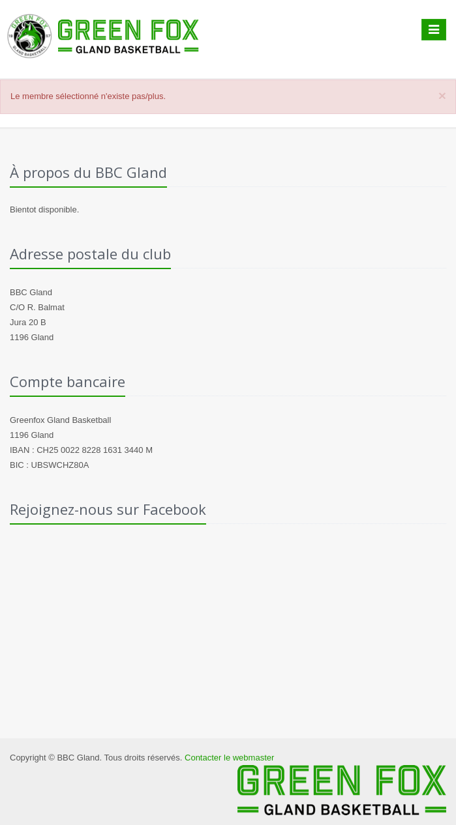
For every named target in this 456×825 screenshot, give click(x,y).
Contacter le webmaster (229, 757)
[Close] (442, 95)
